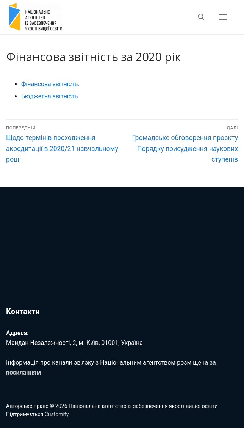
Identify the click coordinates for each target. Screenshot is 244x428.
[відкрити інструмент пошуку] (201, 17)
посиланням (23, 372)
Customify (57, 414)
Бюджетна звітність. (50, 96)
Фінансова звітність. (50, 84)
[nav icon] (223, 17)
